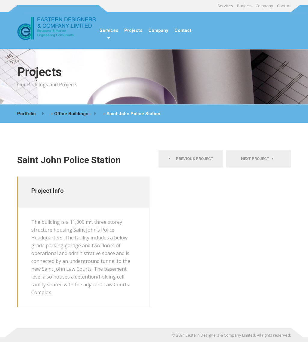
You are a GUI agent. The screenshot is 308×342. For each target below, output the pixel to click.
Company (264, 5)
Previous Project (191, 158)
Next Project (257, 158)
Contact (284, 5)
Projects (244, 5)
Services (225, 5)
